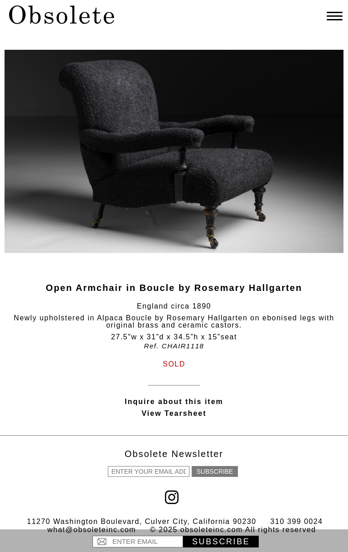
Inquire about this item (174, 401)
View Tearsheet (173, 413)
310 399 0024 (297, 521)
